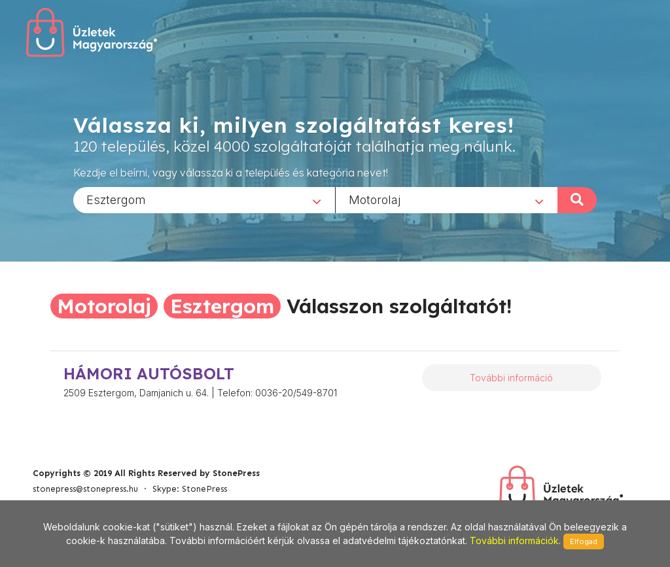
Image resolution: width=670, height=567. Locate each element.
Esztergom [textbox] (116, 199)
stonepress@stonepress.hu (85, 489)
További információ (511, 377)
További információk (514, 540)
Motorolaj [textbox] (374, 199)
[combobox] (204, 199)
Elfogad (583, 541)
